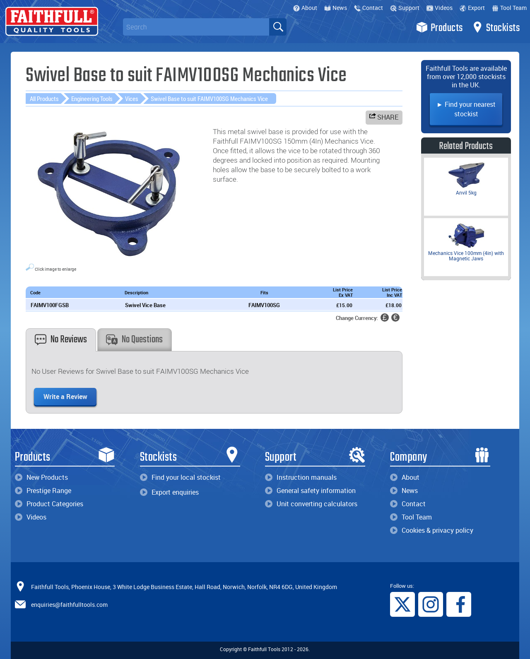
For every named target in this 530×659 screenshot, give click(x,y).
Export (472, 8)
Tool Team (509, 8)
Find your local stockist (180, 477)
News (335, 8)
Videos (439, 8)
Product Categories (49, 503)
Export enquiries (169, 492)
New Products (41, 477)
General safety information (310, 490)
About (305, 8)
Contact (368, 8)
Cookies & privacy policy (431, 530)
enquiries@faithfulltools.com (69, 604)
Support (404, 8)
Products (439, 27)
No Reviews (61, 339)
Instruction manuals (301, 477)
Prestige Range (43, 490)
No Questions (134, 339)
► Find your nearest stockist (466, 109)
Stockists (496, 27)
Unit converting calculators (311, 503)
